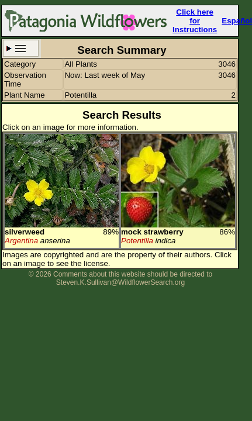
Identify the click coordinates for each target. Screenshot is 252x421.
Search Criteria (21, 48)
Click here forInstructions (194, 21)
